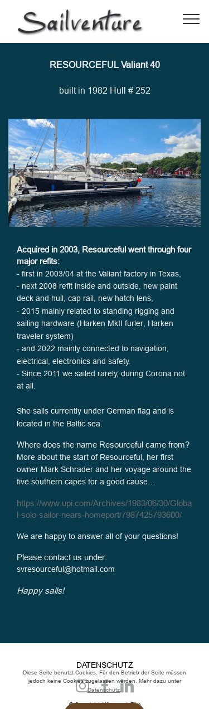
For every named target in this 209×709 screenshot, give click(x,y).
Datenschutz (104, 700)
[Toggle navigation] (191, 18)
